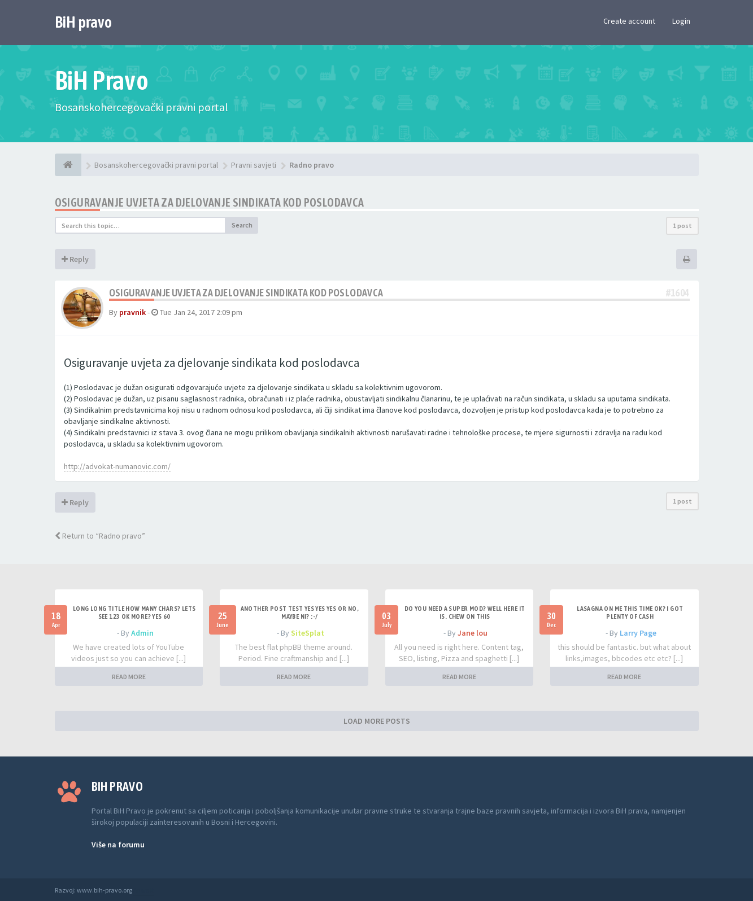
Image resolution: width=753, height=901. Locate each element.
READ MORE (129, 676)
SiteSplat (307, 633)
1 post (682, 225)
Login (681, 21)
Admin (142, 633)
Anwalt (143, 890)
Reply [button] (75, 259)
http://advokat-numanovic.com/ (117, 466)
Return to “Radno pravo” (100, 536)
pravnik (132, 312)
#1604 (678, 293)
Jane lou (473, 633)
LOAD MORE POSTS (376, 721)
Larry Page (638, 633)
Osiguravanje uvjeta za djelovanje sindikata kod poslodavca (209, 202)
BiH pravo (83, 22)
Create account (629, 21)
